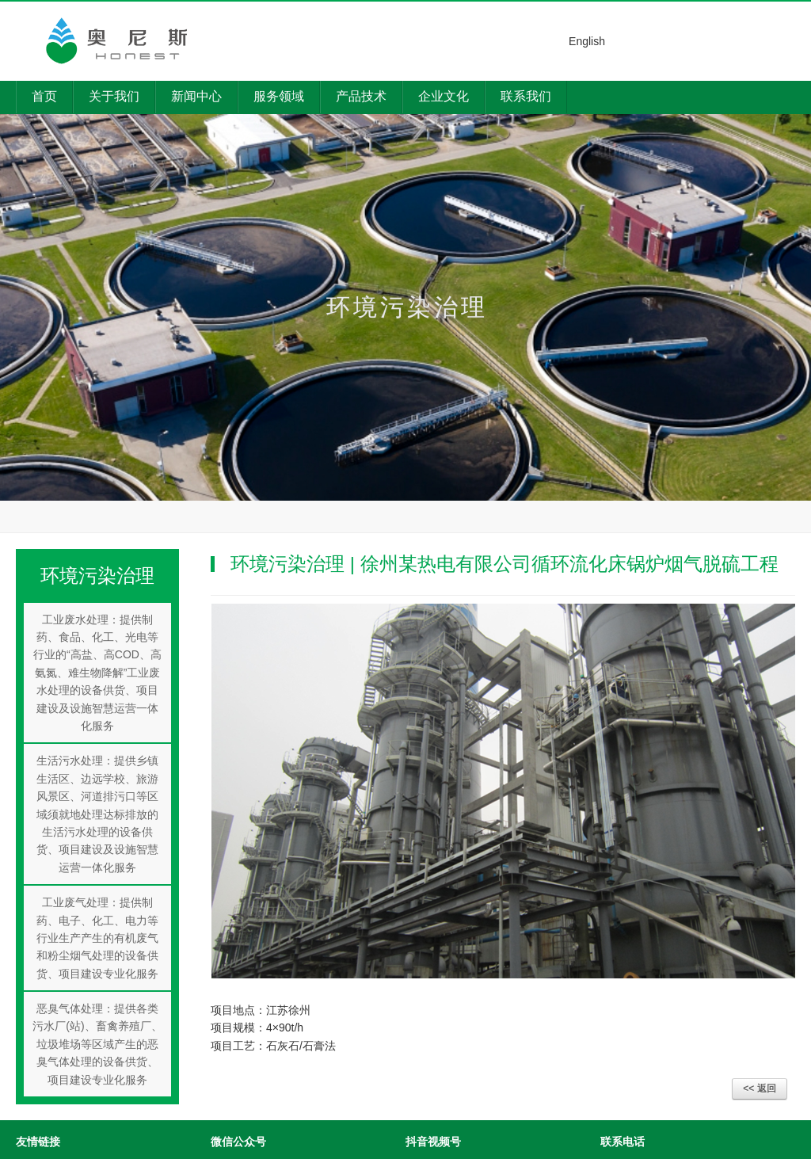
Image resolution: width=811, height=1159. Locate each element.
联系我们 (526, 96)
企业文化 (443, 96)
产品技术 (361, 96)
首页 (44, 96)
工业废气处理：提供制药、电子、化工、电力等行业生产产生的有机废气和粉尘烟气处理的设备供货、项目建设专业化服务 (97, 938)
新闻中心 (196, 96)
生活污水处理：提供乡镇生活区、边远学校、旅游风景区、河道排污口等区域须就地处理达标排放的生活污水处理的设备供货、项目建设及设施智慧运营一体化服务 (97, 813)
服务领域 (278, 96)
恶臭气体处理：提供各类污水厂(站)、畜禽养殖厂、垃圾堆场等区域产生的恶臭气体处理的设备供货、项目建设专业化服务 (97, 1044)
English (587, 41)
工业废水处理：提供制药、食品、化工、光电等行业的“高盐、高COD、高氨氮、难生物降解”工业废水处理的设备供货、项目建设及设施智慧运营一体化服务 (97, 672)
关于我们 (114, 96)
